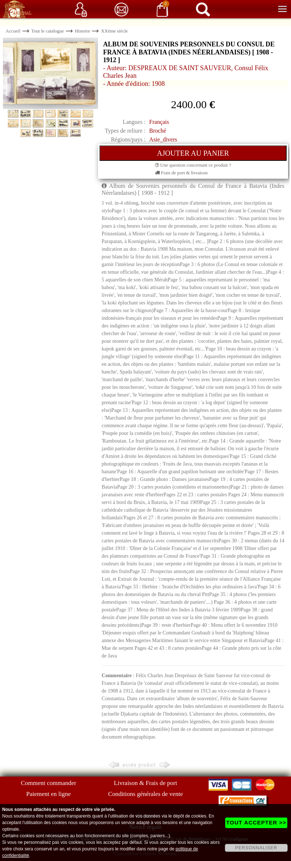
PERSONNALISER (256, 847)
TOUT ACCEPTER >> (256, 822)
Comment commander (48, 783)
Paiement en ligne (48, 793)
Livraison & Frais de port (145, 783)
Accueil (12, 31)
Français (159, 122)
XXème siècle (114, 31)
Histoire (82, 31)
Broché (157, 131)
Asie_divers (163, 139)
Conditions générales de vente (145, 793)
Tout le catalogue (47, 31)
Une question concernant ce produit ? (193, 165)
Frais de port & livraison (181, 172)
